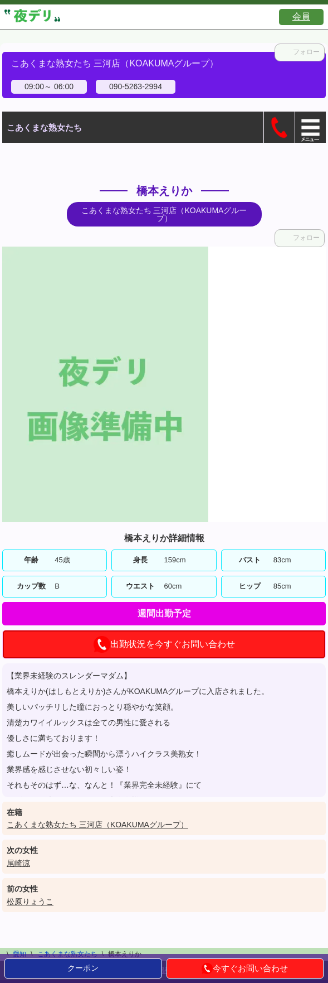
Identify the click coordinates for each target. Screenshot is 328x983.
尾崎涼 (18, 863)
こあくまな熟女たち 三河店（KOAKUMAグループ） (97, 824)
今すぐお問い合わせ (245, 968)
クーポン (83, 967)
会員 (301, 16)
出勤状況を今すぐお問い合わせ (164, 644)
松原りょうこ (30, 901)
